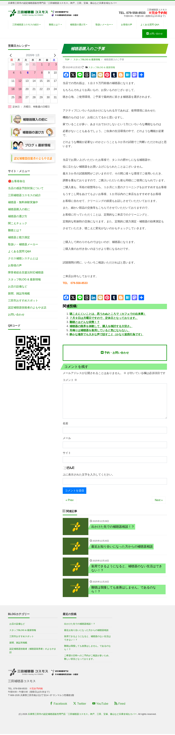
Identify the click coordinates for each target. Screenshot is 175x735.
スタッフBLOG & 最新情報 (101, 67)
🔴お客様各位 (16, 181)
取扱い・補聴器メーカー (23, 244)
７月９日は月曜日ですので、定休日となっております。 (104, 317)
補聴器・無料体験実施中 (23, 202)
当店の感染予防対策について (26, 188)
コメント (70, 379)
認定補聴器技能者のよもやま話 (27, 307)
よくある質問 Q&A (149, 24)
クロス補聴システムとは (23, 258)
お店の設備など (17, 286)
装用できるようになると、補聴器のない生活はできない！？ (87, 639)
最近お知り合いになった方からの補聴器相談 (86, 631)
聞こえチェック (17, 223)
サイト (67, 452)
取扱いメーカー (103, 24)
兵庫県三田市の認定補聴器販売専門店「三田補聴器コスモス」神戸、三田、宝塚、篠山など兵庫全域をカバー (82, 715)
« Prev (69, 500)
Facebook (58, 704)
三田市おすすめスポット (23, 300)
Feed (119, 704)
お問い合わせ (154, 33)
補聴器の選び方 (78, 24)
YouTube (100, 704)
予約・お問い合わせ (115, 352)
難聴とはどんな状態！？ (85, 322)
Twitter (79, 704)
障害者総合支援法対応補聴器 (26, 272)
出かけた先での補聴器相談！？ (79, 625)
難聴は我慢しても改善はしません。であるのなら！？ (87, 649)
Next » (159, 500)
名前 (65, 423)
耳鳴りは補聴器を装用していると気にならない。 (100, 330)
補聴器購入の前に (19, 209)
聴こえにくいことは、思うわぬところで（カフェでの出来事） (108, 313)
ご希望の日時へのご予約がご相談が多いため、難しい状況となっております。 (87, 658)
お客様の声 (126, 24)
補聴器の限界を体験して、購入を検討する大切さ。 (101, 326)
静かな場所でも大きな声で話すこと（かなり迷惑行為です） (106, 334)
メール (67, 438)
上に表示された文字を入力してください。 (89, 474)
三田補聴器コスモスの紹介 (25, 24)
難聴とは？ (54, 24)
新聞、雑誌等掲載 (19, 293)
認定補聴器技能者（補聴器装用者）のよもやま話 (32, 652)
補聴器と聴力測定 (19, 237)
